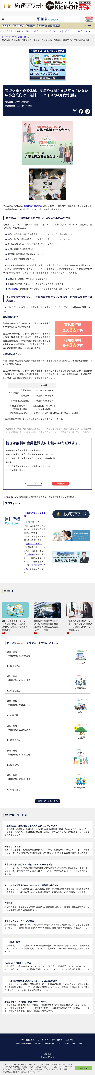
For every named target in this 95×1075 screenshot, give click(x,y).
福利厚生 (31, 25)
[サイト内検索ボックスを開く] (91, 26)
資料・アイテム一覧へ (48, 800)
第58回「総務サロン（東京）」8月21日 (43, 31)
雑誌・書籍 (47, 658)
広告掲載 (69, 1039)
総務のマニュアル (34, 543)
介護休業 (28, 205)
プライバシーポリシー (73, 1043)
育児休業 (38, 205)
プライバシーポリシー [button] (36, 1072)
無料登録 (89, 17)
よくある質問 (43, 1039)
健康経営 (42, 25)
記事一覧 (22, 37)
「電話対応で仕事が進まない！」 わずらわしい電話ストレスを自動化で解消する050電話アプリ (79, 625)
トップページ (8, 37)
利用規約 (38, 1043)
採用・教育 (19, 25)
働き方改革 (54, 25)
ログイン (89, 20)
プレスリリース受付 (23, 1043)
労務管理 (7, 25)
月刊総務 (30, 554)
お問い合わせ (57, 1039)
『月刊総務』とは (27, 1039)
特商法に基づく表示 (53, 1043)
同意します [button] (83, 1068)
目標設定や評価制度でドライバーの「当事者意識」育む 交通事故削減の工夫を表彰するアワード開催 (47, 625)
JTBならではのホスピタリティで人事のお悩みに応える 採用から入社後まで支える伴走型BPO (15, 625)
